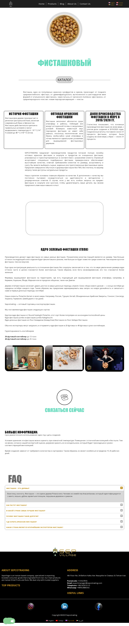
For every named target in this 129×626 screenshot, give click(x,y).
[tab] (64, 488)
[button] (7, 358)
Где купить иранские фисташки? (21, 522)
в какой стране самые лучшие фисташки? (25, 511)
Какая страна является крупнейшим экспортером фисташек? (34, 527)
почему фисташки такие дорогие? (22, 516)
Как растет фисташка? (16, 505)
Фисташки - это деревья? (17, 488)
